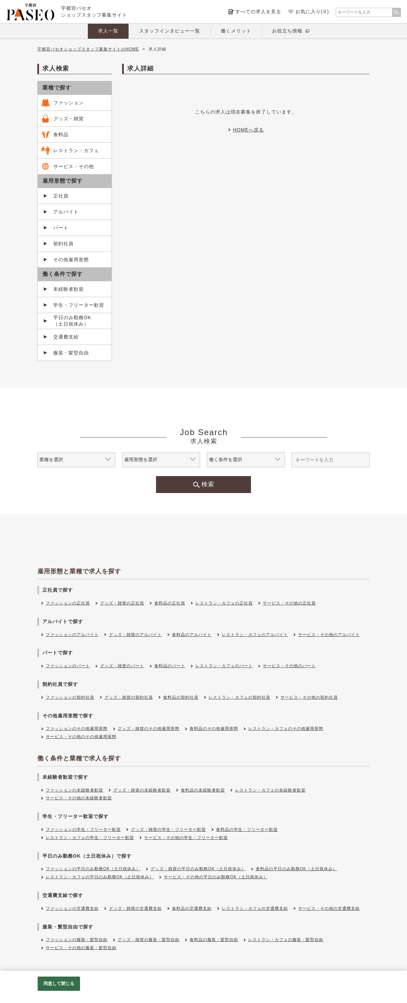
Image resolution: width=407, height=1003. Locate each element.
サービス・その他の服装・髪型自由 (81, 947)
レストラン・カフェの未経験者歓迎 (270, 790)
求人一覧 (108, 31)
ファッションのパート (68, 665)
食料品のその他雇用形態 (214, 728)
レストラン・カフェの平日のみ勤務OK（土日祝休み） (100, 877)
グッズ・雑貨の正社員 (122, 603)
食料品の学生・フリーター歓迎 (247, 829)
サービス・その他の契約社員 (309, 697)
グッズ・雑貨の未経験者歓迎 (142, 790)
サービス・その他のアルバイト (329, 634)
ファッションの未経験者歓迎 (74, 790)
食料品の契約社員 (180, 697)
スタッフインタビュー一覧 (169, 31)
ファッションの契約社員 (70, 697)
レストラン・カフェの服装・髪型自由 (285, 939)
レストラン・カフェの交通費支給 (255, 908)
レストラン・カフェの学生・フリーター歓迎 (90, 837)
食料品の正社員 (169, 603)
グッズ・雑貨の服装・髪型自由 (148, 939)
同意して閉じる (59, 983)
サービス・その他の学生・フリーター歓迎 (186, 837)
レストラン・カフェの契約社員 (239, 697)
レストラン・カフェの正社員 (224, 603)
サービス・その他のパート (289, 665)
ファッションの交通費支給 (72, 908)
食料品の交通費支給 (192, 908)
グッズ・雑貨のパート (122, 665)
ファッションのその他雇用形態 (77, 728)
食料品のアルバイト (192, 634)
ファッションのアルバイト (72, 634)
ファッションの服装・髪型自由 (77, 939)
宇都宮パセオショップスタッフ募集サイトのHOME (88, 49)
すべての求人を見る (258, 11)
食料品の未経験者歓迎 (203, 790)
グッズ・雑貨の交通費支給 (135, 908)
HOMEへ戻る (248, 129)
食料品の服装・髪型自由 (214, 939)
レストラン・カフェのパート (224, 665)
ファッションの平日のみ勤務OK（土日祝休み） (93, 868)
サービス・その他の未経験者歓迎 (79, 798)
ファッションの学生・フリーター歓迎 (83, 829)
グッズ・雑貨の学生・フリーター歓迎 (168, 829)
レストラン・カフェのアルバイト (255, 634)
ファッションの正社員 (68, 603)
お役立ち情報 (287, 31)
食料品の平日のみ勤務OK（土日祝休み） (296, 868)
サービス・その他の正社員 (289, 603)
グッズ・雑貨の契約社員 (128, 697)
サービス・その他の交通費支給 (329, 908)
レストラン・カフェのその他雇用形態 (285, 728)
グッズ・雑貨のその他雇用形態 (148, 728)
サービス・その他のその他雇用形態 (81, 736)
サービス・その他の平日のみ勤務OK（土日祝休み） (215, 877)
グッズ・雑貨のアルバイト (135, 634)
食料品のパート (169, 665)
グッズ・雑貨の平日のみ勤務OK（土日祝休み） (198, 868)
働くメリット (236, 31)
